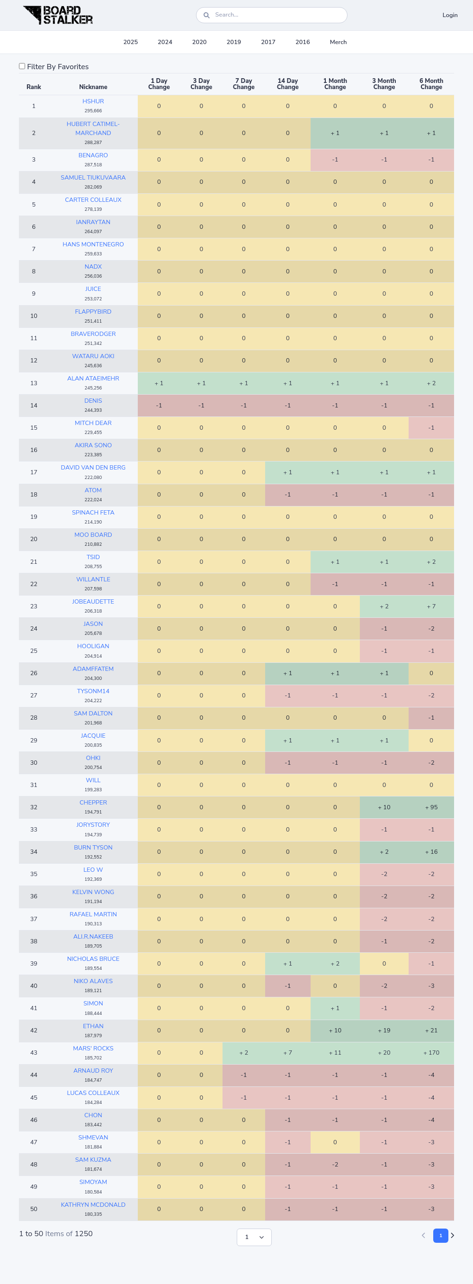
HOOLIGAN (93, 646)
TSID (93, 557)
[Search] (272, 15)
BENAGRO (93, 155)
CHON (93, 1115)
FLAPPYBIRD (93, 311)
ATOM (93, 490)
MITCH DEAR (93, 423)
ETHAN (93, 1026)
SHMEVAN (93, 1137)
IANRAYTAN (93, 222)
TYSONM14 (93, 691)
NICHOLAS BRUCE (93, 959)
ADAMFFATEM (93, 669)
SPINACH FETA (93, 512)
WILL (93, 780)
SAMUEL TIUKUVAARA (93, 177)
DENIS (93, 401)
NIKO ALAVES (93, 981)
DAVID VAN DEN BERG (93, 467)
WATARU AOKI (93, 356)
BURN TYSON (93, 847)
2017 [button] (268, 42)
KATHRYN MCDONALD (93, 1205)
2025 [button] (130, 42)
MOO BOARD (93, 535)
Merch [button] (338, 42)
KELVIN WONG (93, 892)
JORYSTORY (93, 825)
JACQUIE (93, 736)
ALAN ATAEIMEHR (93, 378)
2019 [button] (234, 42)
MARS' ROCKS (93, 1048)
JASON (93, 624)
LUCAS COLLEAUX (93, 1093)
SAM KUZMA (93, 1160)
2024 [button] (165, 42)
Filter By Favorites (58, 67)
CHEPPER (93, 802)
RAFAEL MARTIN (93, 914)
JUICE (93, 289)
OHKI (93, 758)
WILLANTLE (93, 579)
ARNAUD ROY (93, 1071)
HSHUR (93, 101)
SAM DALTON (93, 713)
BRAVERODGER (93, 334)
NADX (93, 266)
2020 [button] (199, 42)
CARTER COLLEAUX (93, 200)
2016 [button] (302, 42)
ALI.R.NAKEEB (93, 936)
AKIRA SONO (93, 445)
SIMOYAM (93, 1182)
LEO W (93, 870)
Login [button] (450, 15)
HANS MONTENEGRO (93, 244)
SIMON (93, 1003)
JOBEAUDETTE (93, 601)
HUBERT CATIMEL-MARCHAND (93, 128)
